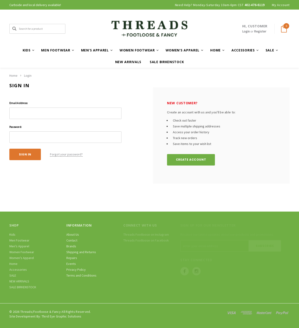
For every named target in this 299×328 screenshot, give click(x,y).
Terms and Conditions (81, 275)
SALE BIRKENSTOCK (167, 62)
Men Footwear (19, 240)
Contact (71, 240)
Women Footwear (21, 252)
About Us (72, 234)
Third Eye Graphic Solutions (62, 316)
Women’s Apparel (21, 258)
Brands (71, 246)
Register (260, 31)
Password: (15, 127)
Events (71, 264)
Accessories (18, 269)
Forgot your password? (66, 154)
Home (13, 75)
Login (246, 31)
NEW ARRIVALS (128, 62)
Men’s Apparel (19, 246)
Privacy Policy (76, 269)
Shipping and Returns (81, 252)
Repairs (71, 258)
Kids (12, 234)
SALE (12, 275)
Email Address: (18, 103)
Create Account (191, 160)
